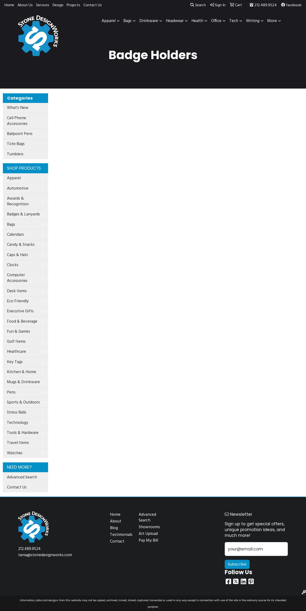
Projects (73, 5)
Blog (114, 528)
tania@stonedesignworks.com (45, 555)
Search (198, 5)
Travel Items (18, 443)
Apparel (14, 178)
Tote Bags (16, 144)
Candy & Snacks (21, 244)
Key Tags (15, 362)
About (115, 521)
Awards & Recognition (18, 201)
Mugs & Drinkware (23, 382)
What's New (17, 108)
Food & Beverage (22, 321)
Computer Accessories (17, 278)
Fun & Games (18, 331)
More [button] (272, 21)
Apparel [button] (108, 21)
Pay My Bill (148, 540)
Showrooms (149, 527)
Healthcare (16, 351)
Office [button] (216, 21)
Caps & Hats (17, 255)
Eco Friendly (18, 301)
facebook (291, 5)
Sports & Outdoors (23, 402)
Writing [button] (252, 21)
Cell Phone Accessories (17, 121)
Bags (11, 224)
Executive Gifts (20, 311)
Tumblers (15, 154)
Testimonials (121, 535)
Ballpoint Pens (20, 134)
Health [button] (197, 21)
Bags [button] (127, 21)
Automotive (17, 188)
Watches (14, 453)
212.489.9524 (263, 5)
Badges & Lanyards (23, 214)
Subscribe (237, 564)
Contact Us (92, 5)
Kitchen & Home (21, 372)
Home (9, 5)
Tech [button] (233, 21)
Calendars (15, 234)
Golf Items (16, 341)
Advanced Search (22, 477)
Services (42, 5)
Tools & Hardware (22, 433)
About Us (25, 5)
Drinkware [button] (148, 21)
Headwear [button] (175, 21)
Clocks (12, 265)
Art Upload (148, 534)
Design (58, 5)
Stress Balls (16, 412)
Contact (117, 541)
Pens (11, 392)
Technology (17, 423)
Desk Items (17, 291)
